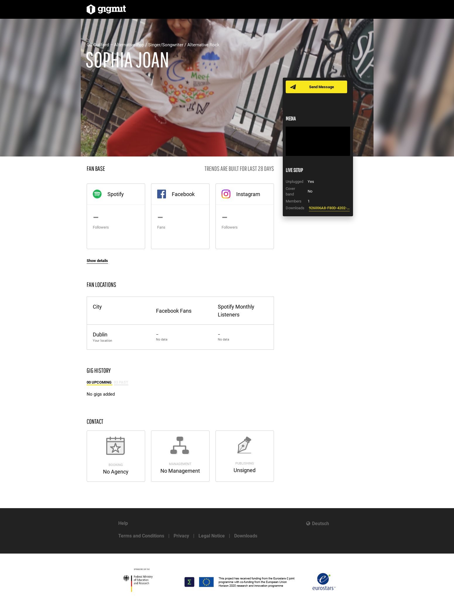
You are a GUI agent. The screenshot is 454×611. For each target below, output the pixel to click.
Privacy (181, 536)
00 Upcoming (99, 382)
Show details (97, 260)
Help (123, 523)
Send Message (321, 87)
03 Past (121, 382)
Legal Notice (211, 536)
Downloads (245, 536)
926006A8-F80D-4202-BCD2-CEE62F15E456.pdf (329, 208)
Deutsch (320, 523)
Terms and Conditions (141, 536)
